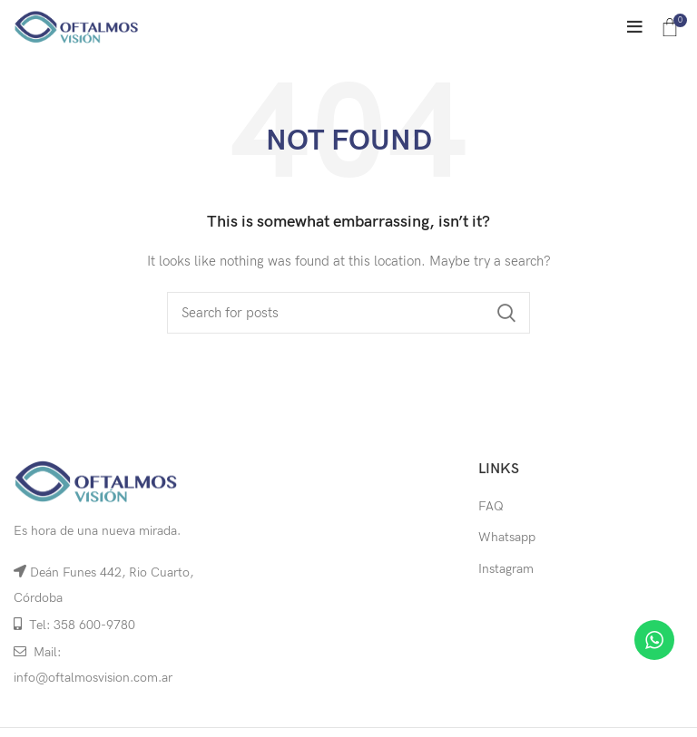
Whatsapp (506, 537)
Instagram (506, 569)
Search (505, 313)
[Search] (348, 313)
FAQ (491, 506)
